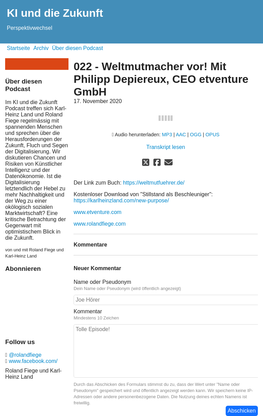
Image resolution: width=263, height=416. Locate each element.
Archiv (41, 48)
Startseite (18, 48)
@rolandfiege (24, 355)
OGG (196, 134)
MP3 (167, 134)
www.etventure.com (98, 212)
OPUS (212, 134)
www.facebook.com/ (32, 361)
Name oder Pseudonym (166, 285)
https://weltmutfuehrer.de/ (154, 183)
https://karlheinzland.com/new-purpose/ (121, 200)
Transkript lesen (165, 147)
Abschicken (242, 411)
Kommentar (166, 314)
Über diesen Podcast (77, 48)
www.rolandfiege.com (100, 224)
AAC (181, 134)
